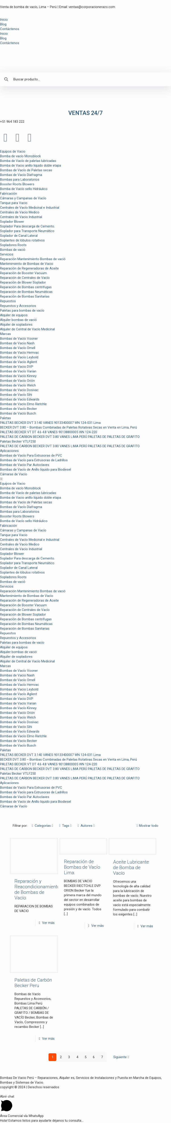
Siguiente (121, 1057)
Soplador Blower (12, 222)
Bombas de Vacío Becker (18, 409)
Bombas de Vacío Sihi (16, 395)
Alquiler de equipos (14, 315)
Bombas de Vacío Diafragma (21, 175)
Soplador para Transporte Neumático (27, 231)
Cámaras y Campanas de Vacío (23, 198)
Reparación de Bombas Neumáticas (26, 292)
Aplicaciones (9, 451)
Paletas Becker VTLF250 (18, 441)
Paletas (5, 418)
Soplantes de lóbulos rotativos (22, 240)
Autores (86, 826)
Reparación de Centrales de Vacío (25, 278)
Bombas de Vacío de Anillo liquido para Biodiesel (35, 470)
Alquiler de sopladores (16, 325)
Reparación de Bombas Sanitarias (24, 296)
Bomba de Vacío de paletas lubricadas (28, 161)
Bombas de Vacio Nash (17, 343)
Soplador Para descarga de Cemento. (27, 226)
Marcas (5, 334)
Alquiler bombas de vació (18, 320)
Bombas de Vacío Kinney (18, 376)
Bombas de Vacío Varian (18, 371)
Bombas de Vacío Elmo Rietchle (23, 404)
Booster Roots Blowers (17, 184)
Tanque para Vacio (13, 203)
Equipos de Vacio (12, 151)
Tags (65, 826)
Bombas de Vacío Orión (17, 381)
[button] (85, 479)
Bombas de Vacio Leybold (19, 357)
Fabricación (8, 194)
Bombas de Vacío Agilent (18, 362)
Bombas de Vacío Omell (17, 348)
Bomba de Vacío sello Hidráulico (23, 189)
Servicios (6, 254)
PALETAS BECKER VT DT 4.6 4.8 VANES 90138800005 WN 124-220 (48, 432)
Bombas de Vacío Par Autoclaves (24, 465)
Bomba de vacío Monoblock (20, 156)
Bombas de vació (12, 250)
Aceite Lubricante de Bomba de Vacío (131, 867)
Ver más (48, 923)
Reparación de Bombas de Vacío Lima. (82, 867)
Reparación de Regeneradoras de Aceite (29, 268)
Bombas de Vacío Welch (18, 385)
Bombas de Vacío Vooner (19, 339)
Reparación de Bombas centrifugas (26, 287)
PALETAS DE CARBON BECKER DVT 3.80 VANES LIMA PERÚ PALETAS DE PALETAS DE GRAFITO (70, 437)
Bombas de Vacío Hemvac (19, 353)
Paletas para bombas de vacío (22, 310)
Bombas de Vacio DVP (16, 367)
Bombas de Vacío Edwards (19, 399)
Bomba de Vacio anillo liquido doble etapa (30, 165)
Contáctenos (9, 29)
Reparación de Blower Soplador (23, 282)
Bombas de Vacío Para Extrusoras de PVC (31, 455)
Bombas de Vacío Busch (18, 413)
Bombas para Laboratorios (19, 180)
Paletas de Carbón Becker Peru (33, 982)
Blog (3, 24)
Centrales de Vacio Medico (19, 212)
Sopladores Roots (13, 245)
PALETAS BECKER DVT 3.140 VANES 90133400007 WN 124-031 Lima (50, 423)
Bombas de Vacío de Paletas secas (26, 170)
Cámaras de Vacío (13, 474)
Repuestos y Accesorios (18, 306)
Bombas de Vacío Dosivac (19, 390)
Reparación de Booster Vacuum (23, 273)
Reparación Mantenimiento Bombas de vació (32, 259)
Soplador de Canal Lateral (19, 236)
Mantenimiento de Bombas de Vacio (26, 264)
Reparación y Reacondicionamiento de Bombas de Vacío (37, 889)
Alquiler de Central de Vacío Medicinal (27, 329)
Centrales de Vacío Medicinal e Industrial (29, 208)
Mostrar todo (147, 826)
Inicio (4, 20)
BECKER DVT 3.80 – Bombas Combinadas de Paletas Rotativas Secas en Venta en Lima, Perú (68, 427)
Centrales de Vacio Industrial (21, 217)
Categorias (42, 826)
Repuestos (8, 301)
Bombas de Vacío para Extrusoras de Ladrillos (34, 460)
